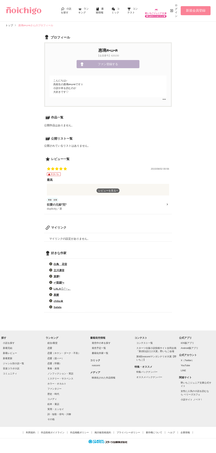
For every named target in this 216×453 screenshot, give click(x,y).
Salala (57, 307)
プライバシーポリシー (128, 433)
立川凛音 (59, 270)
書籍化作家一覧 (100, 353)
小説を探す (9, 343)
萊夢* (57, 276)
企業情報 (185, 433)
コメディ (52, 399)
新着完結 (7, 348)
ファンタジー (54, 389)
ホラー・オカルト (56, 384)
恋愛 (49, 348)
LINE (183, 371)
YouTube (185, 366)
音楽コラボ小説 (11, 369)
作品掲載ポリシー (79, 433)
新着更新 (7, 359)
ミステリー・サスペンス (60, 379)
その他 (50, 419)
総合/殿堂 (52, 343)
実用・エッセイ (55, 409)
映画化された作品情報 (103, 378)
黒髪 (56, 295)
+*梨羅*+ (59, 283)
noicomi (96, 366)
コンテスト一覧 (144, 343)
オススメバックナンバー (149, 377)
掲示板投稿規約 (103, 433)
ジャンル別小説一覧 (13, 364)
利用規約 (30, 433)
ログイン (176, 10)
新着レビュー (10, 353)
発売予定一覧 (99, 348)
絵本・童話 (53, 404)
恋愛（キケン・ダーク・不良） (63, 353)
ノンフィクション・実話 (60, 374)
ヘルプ (171, 433)
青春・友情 (53, 369)
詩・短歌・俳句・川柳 (59, 414)
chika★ (58, 301)
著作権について (154, 433)
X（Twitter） (187, 361)
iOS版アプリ (187, 343)
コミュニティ (10, 374)
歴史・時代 (53, 394)
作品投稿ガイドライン (52, 433)
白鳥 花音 (60, 264)
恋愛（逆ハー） (55, 359)
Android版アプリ (189, 348)
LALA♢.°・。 (62, 289)
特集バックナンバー (147, 372)
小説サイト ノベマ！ (192, 400)
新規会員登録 (195, 10)
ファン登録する (108, 64)
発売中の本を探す (101, 343)
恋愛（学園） (54, 364)
